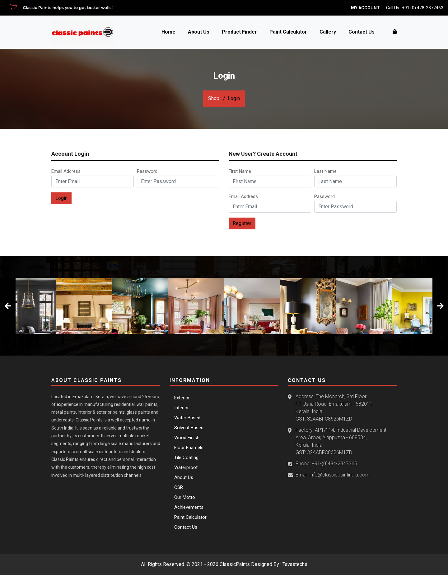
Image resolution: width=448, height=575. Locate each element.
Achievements (188, 507)
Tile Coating (186, 457)
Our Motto (184, 497)
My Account (365, 7)
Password (148, 171)
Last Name (326, 171)
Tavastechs (294, 564)
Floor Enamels (188, 447)
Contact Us (361, 32)
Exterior (182, 398)
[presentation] (8, 306)
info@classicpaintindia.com (340, 475)
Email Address (67, 171)
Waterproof (186, 467)
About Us (198, 32)
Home (168, 32)
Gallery (328, 32)
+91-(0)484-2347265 (334, 464)
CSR (178, 487)
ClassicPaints (235, 564)
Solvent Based (188, 427)
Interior (181, 408)
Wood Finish (186, 437)
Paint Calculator (288, 32)
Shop (213, 98)
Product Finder (239, 32)
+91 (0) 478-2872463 (422, 7)
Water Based (187, 418)
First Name (240, 171)
